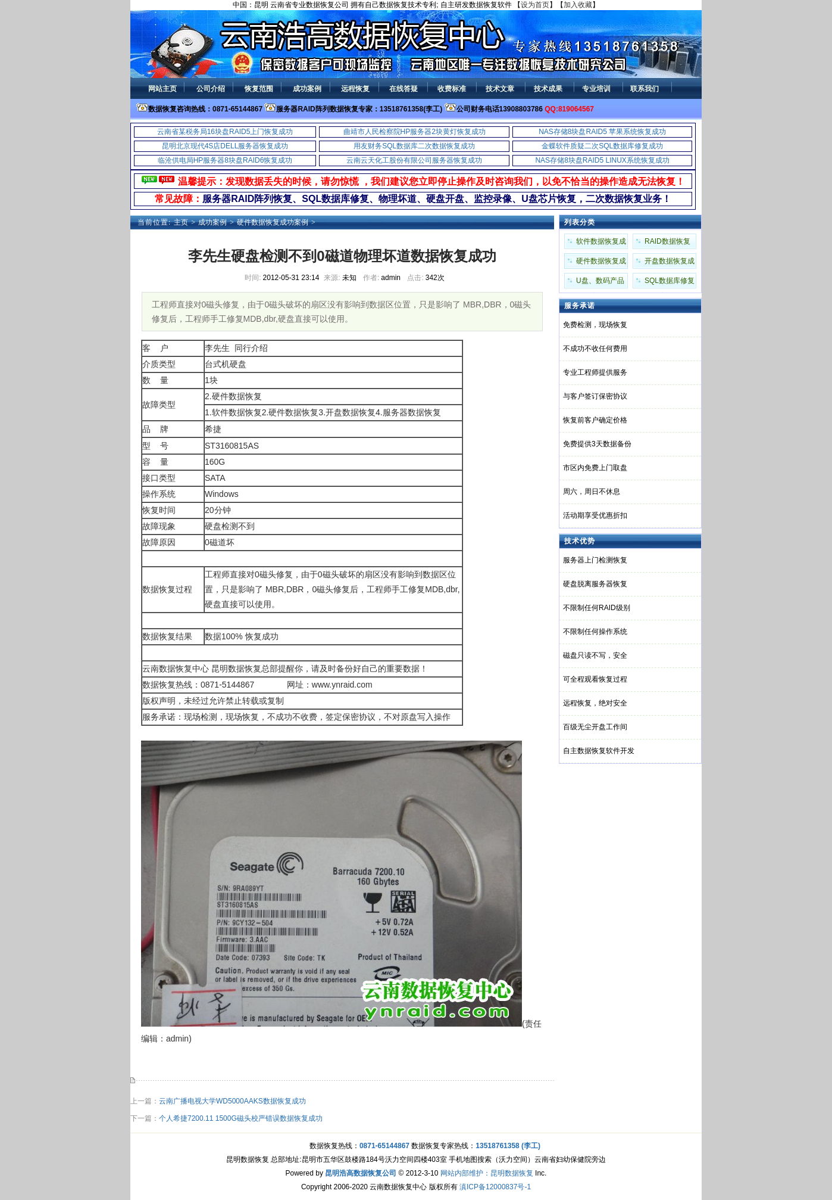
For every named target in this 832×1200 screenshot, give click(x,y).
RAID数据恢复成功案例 (667, 243)
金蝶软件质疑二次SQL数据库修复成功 (602, 146)
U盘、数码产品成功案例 (600, 282)
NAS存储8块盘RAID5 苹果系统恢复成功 (602, 132)
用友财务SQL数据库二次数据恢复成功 (414, 146)
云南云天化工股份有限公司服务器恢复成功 (414, 160)
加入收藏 (578, 5)
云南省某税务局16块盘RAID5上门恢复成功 (225, 132)
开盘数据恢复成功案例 (670, 263)
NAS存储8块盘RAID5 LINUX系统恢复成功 (602, 160)
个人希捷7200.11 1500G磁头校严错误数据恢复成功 (241, 1118)
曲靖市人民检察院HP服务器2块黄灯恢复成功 (414, 132)
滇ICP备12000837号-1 (495, 1187)
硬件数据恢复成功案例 (272, 222)
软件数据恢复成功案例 (601, 243)
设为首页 (535, 5)
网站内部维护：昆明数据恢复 (486, 1173)
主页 (181, 222)
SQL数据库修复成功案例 (670, 282)
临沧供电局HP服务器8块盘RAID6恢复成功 (225, 160)
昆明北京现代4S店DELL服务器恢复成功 (225, 146)
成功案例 (212, 222)
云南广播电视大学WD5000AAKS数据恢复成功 (232, 1101)
